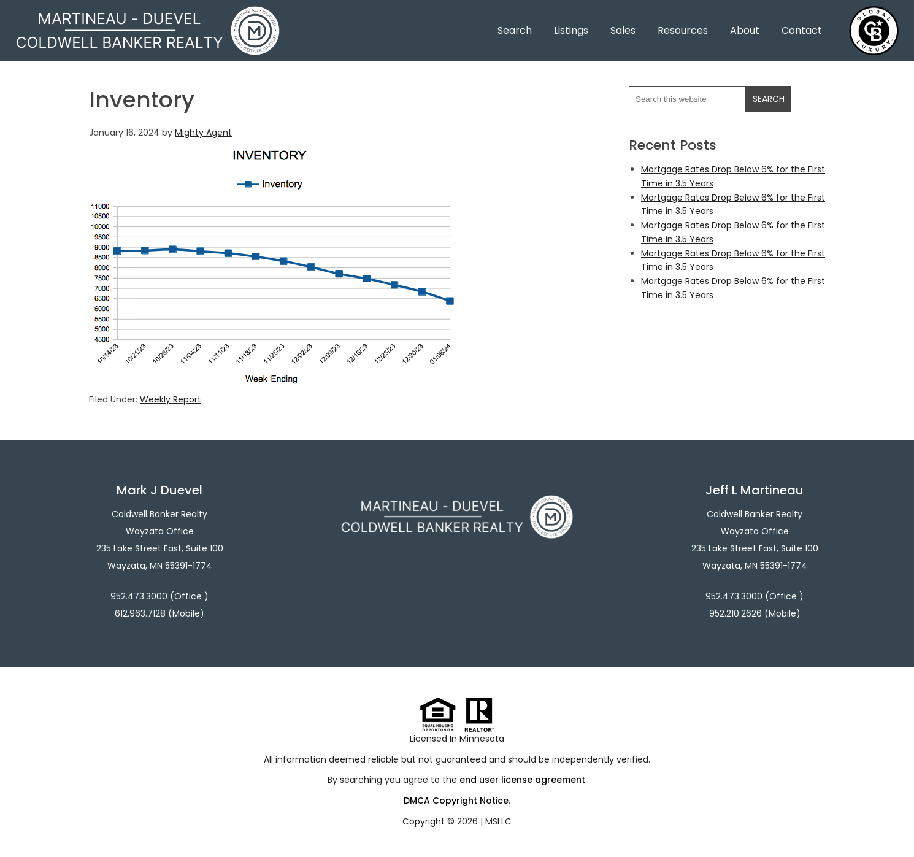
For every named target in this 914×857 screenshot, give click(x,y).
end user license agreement (522, 780)
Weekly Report (170, 399)
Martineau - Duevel (147, 13)
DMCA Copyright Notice (456, 800)
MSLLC (498, 821)
